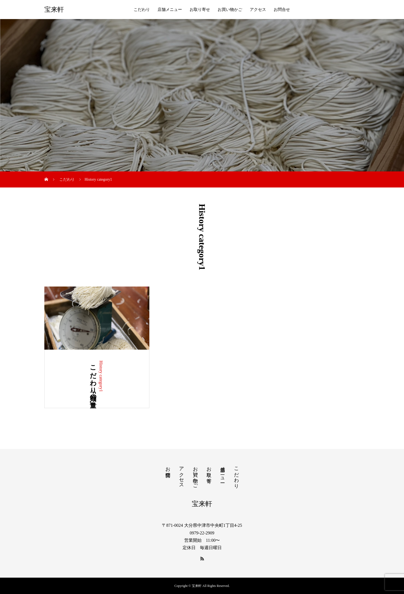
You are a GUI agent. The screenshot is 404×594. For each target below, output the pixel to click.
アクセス (258, 9)
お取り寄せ (200, 9)
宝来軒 (54, 9)
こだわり (142, 9)
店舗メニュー (170, 9)
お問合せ (282, 9)
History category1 (101, 376)
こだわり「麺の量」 (93, 379)
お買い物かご (230, 9)
